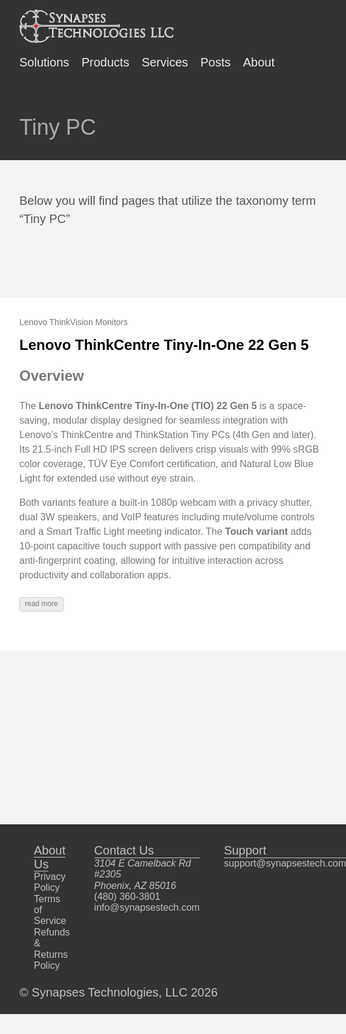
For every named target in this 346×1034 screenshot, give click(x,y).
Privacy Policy (49, 882)
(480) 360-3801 (127, 896)
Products (105, 62)
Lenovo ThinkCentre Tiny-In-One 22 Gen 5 (163, 345)
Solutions (44, 62)
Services (165, 62)
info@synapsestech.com (147, 907)
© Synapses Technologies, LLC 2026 (118, 992)
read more (41, 603)
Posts (215, 62)
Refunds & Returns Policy (52, 949)
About (259, 62)
